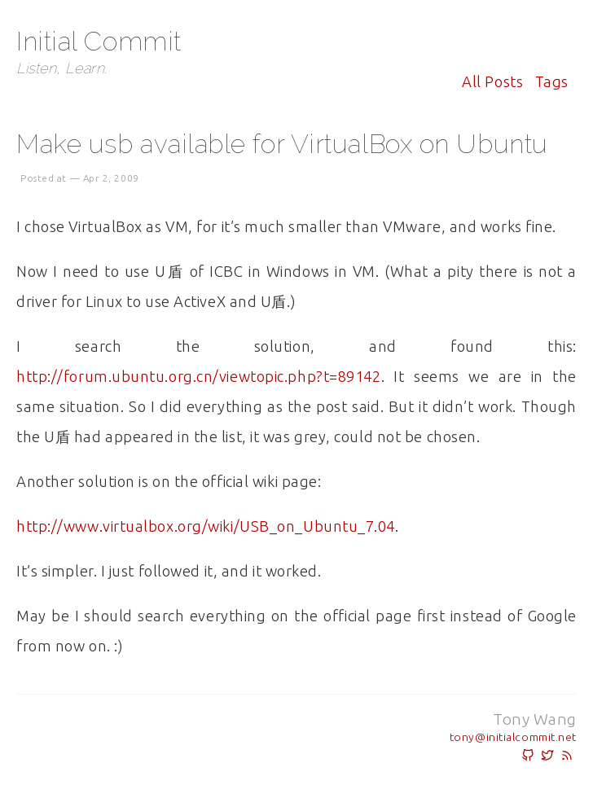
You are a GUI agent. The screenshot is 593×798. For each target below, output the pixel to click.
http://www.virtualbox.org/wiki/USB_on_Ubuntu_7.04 (205, 526)
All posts (492, 81)
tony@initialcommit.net (513, 736)
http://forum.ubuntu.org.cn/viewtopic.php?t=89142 (198, 376)
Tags (552, 81)
